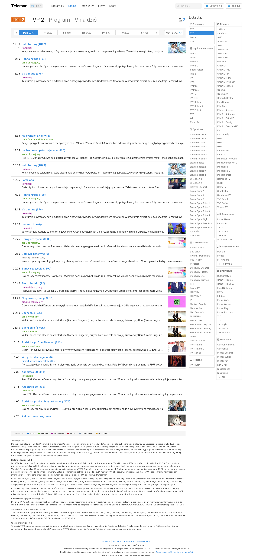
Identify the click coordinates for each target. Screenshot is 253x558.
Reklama (117, 541)
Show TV (221, 187)
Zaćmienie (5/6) (32, 313)
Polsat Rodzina (225, 312)
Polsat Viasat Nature (200, 332)
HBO (219, 138)
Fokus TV (195, 288)
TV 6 (192, 82)
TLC (219, 316)
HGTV (220, 292)
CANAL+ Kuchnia (226, 284)
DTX (192, 284)
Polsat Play (222, 308)
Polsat (193, 37)
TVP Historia (196, 344)
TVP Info (221, 235)
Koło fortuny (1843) (34, 165)
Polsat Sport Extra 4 (200, 215)
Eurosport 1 (196, 179)
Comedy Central (225, 98)
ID (191, 300)
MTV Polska (223, 259)
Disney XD (222, 361)
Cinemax (221, 90)
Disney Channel (225, 352)
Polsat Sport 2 (197, 195)
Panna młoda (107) (34, 58)
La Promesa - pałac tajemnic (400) (43, 150)
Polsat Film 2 (223, 170)
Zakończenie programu (36, 416)
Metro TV (194, 53)
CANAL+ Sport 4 (198, 154)
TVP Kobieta (223, 332)
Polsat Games (224, 304)
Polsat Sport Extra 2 (200, 207)
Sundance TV (224, 195)
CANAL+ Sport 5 (198, 158)
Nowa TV (194, 57)
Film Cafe (222, 106)
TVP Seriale (223, 203)
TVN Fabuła (223, 199)
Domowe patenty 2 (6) (35, 253)
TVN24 (220, 227)
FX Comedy (223, 134)
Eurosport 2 (196, 183)
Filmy (101, 6)
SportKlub (195, 231)
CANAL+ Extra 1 (198, 134)
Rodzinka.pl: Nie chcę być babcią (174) (46, 401)
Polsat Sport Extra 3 (200, 211)
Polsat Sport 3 (197, 199)
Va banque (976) (32, 209)
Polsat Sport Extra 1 (200, 203)
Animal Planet (197, 247)
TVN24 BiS (222, 231)
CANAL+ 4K (223, 73)
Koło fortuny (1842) (34, 44)
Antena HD (222, 41)
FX (218, 130)
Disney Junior (224, 356)
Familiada (28, 180)
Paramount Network (227, 158)
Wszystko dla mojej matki (37, 357)
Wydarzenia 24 (224, 239)
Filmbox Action (225, 110)
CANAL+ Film (224, 77)
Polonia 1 (194, 61)
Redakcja (106, 541)
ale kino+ (221, 33)
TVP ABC (221, 377)
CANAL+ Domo (225, 280)
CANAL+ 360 (223, 69)
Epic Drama (223, 102)
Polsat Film (222, 166)
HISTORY (194, 292)
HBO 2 (220, 142)
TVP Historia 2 (197, 348)
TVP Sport (195, 235)
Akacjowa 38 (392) (33, 386)
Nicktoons (222, 373)
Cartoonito (222, 348)
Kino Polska (223, 150)
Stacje (72, 6)
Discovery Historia (199, 272)
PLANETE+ (195, 316)
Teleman (19, 6)
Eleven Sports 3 (198, 170)
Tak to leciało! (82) (33, 283)
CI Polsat (194, 263)
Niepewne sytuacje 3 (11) (38, 298)
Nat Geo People (198, 304)
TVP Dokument (197, 340)
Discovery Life (197, 276)
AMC (219, 37)
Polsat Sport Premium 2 (202, 227)
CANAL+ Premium (226, 82)
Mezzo (220, 255)
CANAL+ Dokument (200, 255)
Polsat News (223, 219)
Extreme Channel (198, 187)
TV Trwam (195, 365)
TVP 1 (193, 29)
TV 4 (192, 77)
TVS (192, 114)
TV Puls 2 (194, 90)
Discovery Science (199, 280)
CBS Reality (196, 259)
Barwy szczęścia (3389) (36, 239)
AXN (219, 45)
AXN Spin (222, 53)
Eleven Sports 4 (198, 175)
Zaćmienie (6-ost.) (33, 327)
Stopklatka (222, 191)
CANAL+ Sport (197, 142)
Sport (112, 6)
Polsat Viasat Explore (200, 324)
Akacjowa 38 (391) (33, 372)
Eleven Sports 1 (198, 162)
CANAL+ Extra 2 (198, 138)
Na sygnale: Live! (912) (36, 135)
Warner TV (222, 207)
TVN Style (222, 324)
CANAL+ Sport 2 (198, 146)
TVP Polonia (196, 110)
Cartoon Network (226, 344)
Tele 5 (193, 73)
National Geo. (197, 308)
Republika (222, 223)
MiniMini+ (222, 365)
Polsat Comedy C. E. (227, 162)
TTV (219, 320)
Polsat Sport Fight (199, 219)
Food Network (224, 288)
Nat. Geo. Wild (197, 312)
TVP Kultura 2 (196, 106)
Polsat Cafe (223, 300)
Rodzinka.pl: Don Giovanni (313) (42, 342)
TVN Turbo (222, 328)
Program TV (57, 6)
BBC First (221, 61)
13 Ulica (221, 29)
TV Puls (193, 86)
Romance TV (223, 179)
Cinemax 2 (222, 94)
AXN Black (222, 49)
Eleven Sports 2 (198, 166)
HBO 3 (220, 146)
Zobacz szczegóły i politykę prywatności (174, 552)
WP (191, 118)
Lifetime (221, 296)
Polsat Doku (196, 320)
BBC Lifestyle (224, 276)
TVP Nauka (195, 352)
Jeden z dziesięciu (33, 224)
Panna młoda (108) (34, 194)
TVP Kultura (196, 102)
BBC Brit (221, 251)
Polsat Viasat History (200, 328)
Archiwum (129, 541)
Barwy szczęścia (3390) (36, 268)
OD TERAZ (172, 32)
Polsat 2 (194, 65)
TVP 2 (193, 33)
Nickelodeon (223, 369)
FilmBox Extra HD (226, 118)
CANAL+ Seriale (225, 86)
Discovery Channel (199, 268)
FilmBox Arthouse (226, 114)
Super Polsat (196, 69)
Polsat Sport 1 (197, 191)
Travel (193, 336)
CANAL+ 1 (222, 65)
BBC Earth (195, 251)
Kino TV (221, 154)
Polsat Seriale (224, 175)
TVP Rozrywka (224, 263)
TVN (192, 41)
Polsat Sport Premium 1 (202, 223)
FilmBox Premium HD (227, 126)
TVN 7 (193, 94)
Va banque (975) (32, 73)
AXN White (222, 57)
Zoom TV (194, 122)
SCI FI (220, 183)
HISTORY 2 (195, 296)
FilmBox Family (224, 122)
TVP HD (194, 98)
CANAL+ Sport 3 (198, 150)
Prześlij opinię (143, 541)
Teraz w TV (87, 6)
